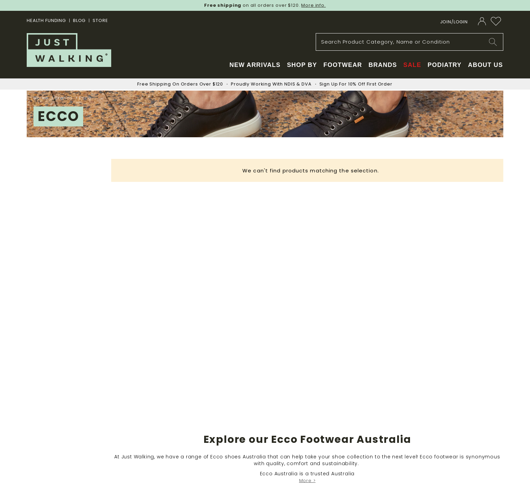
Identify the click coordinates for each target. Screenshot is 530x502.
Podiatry (444, 65)
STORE (100, 20)
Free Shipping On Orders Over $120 (180, 84)
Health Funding (46, 20)
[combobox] (409, 42)
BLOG (79, 20)
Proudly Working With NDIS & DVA (271, 84)
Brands (65, 98)
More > (307, 480)
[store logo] (69, 50)
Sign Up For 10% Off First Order (355, 84)
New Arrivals (255, 65)
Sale (412, 65)
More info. (313, 5)
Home (41, 98)
